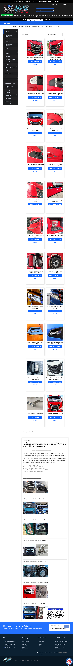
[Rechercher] (45, 10)
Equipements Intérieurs (8, 45)
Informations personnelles (44, 640)
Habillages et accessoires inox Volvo (31, 519)
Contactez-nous (25, 648)
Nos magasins (25, 645)
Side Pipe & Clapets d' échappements (10, 60)
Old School (8, 98)
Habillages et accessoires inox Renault (32, 540)
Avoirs (40, 642)
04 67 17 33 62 (18, 1)
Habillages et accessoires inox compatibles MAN (34, 561)
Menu (7, 31)
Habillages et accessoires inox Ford (31, 603)
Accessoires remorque (8, 91)
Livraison (24, 640)
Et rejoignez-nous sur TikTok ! (10, 647)
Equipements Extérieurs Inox (9, 36)
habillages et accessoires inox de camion (41, 450)
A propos (24, 644)
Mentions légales (25, 641)
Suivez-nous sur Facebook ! (10, 640)
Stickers (7, 70)
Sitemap (23, 647)
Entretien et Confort (10, 67)
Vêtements (8, 95)
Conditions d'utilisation (26, 642)
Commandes (41, 641)
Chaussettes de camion (9, 87)
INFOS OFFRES (47, 19)
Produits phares (9, 73)
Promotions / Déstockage (8, 102)
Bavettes (7, 56)
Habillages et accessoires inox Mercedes (32, 582)
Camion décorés (9, 80)
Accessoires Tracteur (10, 83)
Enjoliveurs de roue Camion (10, 52)
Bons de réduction (42, 645)
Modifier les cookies (26, 650)
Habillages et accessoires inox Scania (32, 478)
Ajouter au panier (35, 61)
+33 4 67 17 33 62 (31, 1)
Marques (7, 76)
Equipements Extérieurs (8, 40)
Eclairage (7, 48)
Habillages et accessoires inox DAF (31, 498)
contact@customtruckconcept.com (49, 1)
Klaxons (7, 64)
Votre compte (42, 638)
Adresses (41, 644)
